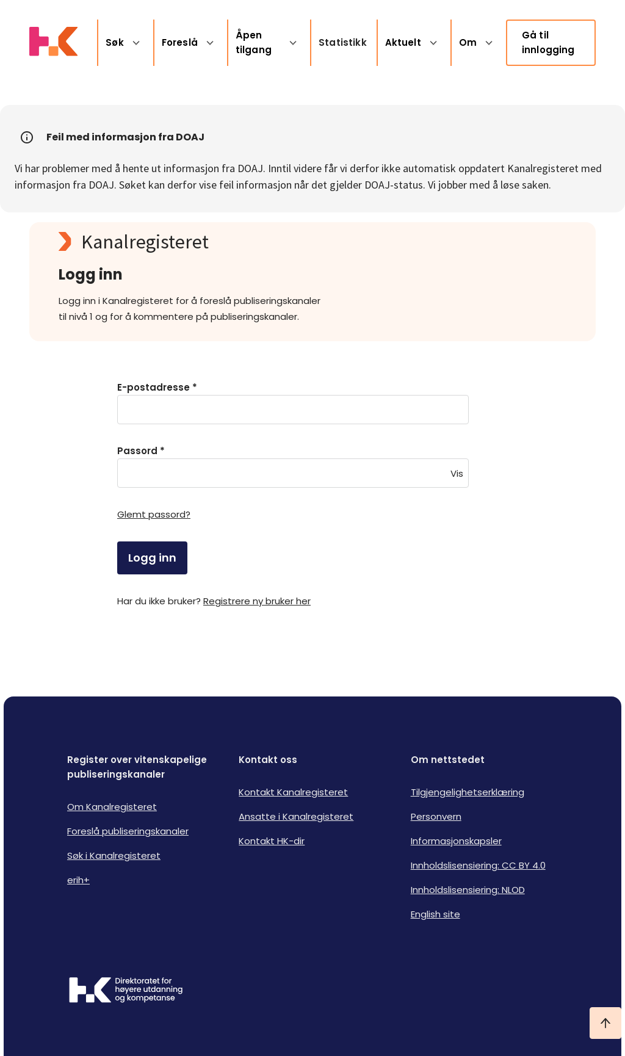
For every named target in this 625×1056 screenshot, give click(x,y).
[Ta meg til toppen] (605, 1023)
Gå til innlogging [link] (548, 42)
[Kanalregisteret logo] (303, 242)
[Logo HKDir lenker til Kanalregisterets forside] (53, 43)
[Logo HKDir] (125, 991)
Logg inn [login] (152, 557)
